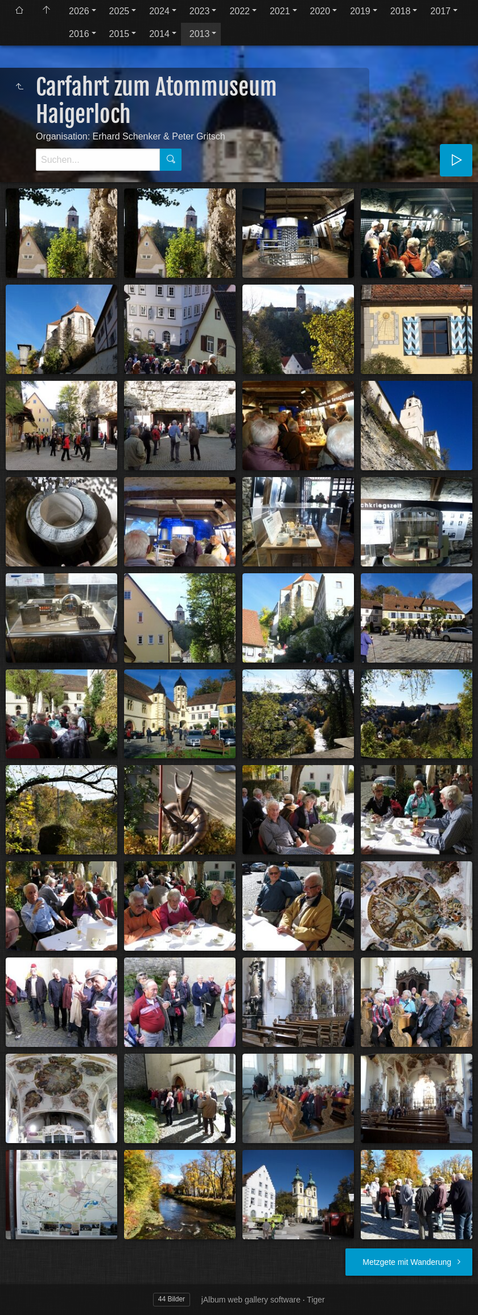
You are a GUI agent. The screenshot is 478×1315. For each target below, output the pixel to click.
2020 (320, 11)
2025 (119, 11)
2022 (239, 11)
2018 (400, 11)
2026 (79, 11)
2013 (199, 34)
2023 (199, 11)
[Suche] (98, 160)
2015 (119, 34)
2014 (159, 34)
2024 (159, 11)
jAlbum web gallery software (250, 1299)
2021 (280, 11)
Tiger (315, 1299)
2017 (440, 11)
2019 (360, 11)
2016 (79, 34)
